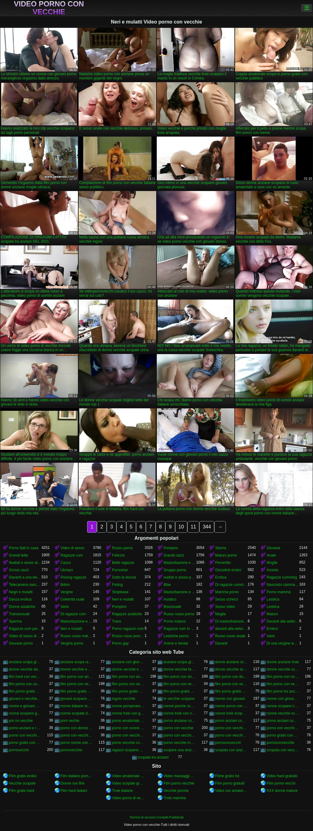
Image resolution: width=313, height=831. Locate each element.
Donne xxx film (73, 783)
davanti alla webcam (231, 629)
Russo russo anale (230, 636)
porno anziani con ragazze (283, 721)
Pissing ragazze (74, 577)
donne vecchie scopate (283, 669)
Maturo (272, 614)
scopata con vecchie (283, 750)
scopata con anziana (231, 750)
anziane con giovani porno (128, 662)
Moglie (272, 563)
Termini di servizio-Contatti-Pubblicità (156, 817)
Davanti (221, 643)
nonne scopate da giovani (77, 713)
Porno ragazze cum (128, 629)
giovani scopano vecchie (77, 699)
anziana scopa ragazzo (77, 662)
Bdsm (65, 585)
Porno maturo (175, 621)
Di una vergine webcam (283, 643)
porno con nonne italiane (128, 728)
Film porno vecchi (281, 783)
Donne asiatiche (22, 607)
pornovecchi (19, 750)
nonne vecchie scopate (283, 713)
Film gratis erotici (23, 776)
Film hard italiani (74, 791)
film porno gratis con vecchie (231, 691)
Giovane (273, 548)
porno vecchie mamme (180, 743)
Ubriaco (67, 570)
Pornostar (120, 570)
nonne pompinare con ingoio (128, 706)
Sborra (220, 548)
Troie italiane (122, 791)
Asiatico (170, 599)
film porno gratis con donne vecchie (128, 691)
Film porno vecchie (179, 783)
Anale (271, 555)
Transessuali (19, 614)
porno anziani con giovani (231, 721)
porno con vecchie (178, 728)
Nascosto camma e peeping (283, 585)
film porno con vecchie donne (128, 684)
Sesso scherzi (226, 599)
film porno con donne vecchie (231, 677)
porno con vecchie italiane (25, 735)
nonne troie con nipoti (180, 713)
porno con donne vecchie (77, 728)
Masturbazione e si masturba (180, 592)
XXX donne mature (282, 791)
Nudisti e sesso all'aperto (25, 563)
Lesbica (273, 599)
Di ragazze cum (73, 614)
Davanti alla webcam (283, 621)
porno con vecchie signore (180, 735)
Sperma (15, 621)
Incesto (272, 570)
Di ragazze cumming (231, 585)
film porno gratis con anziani (25, 691)
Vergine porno (72, 643)
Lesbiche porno (176, 636)
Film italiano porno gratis (77, 776)
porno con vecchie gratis (283, 728)
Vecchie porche (176, 791)
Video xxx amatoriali (231, 791)
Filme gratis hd (227, 776)
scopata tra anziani (153, 757)
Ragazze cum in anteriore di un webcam (180, 629)
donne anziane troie (283, 662)
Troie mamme (175, 798)
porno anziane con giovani (180, 721)
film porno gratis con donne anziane (77, 691)
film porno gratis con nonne (180, 691)
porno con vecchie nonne (77, 735)
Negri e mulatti (20, 592)
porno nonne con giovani (77, 743)
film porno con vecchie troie (283, 684)
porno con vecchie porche (128, 735)
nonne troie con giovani (128, 713)
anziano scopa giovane (180, 662)
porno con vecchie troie (231, 735)
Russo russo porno (179, 614)
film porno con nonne (283, 677)
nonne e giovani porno (25, 706)
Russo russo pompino (128, 636)
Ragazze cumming (282, 577)
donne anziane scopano (231, 662)
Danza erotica (20, 599)
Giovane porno (21, 643)
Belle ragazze (123, 563)
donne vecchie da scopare (25, 669)
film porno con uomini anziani (25, 684)
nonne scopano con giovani (283, 706)
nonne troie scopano (231, 713)
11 (193, 526)
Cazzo (66, 563)
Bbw (167, 585)
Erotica (220, 577)
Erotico (272, 629)
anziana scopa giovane (25, 662)
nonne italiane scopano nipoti (77, 706)
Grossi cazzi (19, 570)
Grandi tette (18, 555)
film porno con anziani (128, 677)
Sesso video (225, 607)
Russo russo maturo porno (77, 636)
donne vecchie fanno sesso (180, 669)
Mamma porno (227, 592)
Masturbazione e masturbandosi (77, 621)
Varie (65, 607)
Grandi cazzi (174, 555)
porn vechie (70, 721)
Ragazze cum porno (25, 629)
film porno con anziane (77, 677)
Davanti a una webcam (25, 577)
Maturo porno (226, 555)
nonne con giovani (230, 699)
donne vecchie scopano (231, 669)
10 (181, 526)
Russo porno (122, 548)
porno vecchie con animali (128, 743)
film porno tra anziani (283, 691)
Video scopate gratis (128, 783)
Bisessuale (172, 607)
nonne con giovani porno (283, 699)
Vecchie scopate (22, 783)
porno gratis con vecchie (25, 743)
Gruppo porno (175, 570)
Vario (271, 636)
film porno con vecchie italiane (231, 684)
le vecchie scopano (179, 699)
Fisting (117, 585)
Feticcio (118, 555)
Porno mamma (279, 592)
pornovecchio (71, 750)
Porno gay (120, 643)
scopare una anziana (180, 750)
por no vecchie (21, 721)
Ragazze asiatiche (127, 614)
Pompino (171, 548)
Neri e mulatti (123, 599)
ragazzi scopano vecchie (128, 750)
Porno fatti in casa (23, 548)
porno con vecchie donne (231, 728)
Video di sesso (72, 548)
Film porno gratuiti (230, 783)
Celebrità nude (72, 599)
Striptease (120, 592)
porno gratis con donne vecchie (283, 735)
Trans (116, 621)
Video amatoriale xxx (128, 776)
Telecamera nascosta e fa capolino (25, 585)
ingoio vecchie (123, 699)
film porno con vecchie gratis (180, 684)
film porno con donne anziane (180, 677)
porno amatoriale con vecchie (128, 721)
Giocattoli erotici (228, 570)
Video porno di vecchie (128, 798)
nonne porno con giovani (231, 706)
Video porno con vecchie (49, 8)
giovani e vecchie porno (25, 699)
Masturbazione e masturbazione (180, 563)
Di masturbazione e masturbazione (231, 621)
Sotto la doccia (124, 577)
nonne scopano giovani (25, 713)
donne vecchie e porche (128, 669)
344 (207, 526)
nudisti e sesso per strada (180, 577)
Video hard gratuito (282, 776)
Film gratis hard (21, 791)
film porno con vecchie (77, 684)
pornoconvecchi (228, 743)
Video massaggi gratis (180, 776)
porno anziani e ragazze (25, 728)
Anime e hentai (176, 643)
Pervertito (223, 563)
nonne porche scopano (180, 706)
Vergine (67, 592)
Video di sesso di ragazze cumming (25, 636)
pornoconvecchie (280, 743)
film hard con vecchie (25, 677)
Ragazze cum (72, 555)
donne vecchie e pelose (77, 669)
